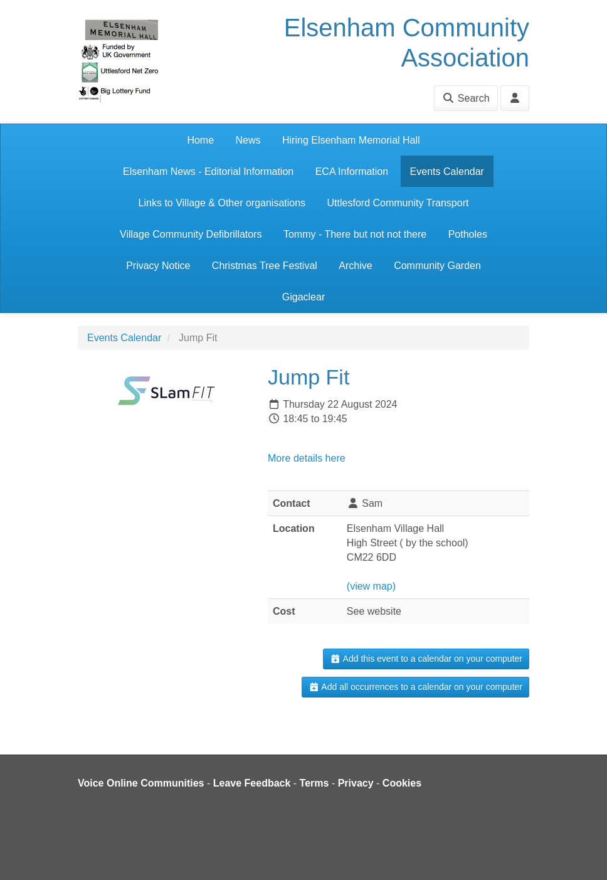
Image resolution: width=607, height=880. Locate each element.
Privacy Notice (158, 265)
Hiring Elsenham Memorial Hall (351, 140)
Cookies (402, 783)
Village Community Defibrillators (190, 234)
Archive (355, 265)
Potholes (467, 234)
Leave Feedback (252, 783)
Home (200, 140)
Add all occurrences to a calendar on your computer (415, 687)
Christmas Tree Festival (264, 265)
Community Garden (437, 265)
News (248, 140)
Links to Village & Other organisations (222, 203)
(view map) (371, 586)
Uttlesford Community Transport (398, 203)
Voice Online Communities (141, 783)
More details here (307, 458)
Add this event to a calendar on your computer (426, 659)
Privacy (356, 783)
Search (465, 98)
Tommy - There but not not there (354, 234)
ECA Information (352, 171)
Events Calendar (447, 171)
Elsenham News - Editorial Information (208, 171)
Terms (314, 783)
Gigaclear (303, 297)
